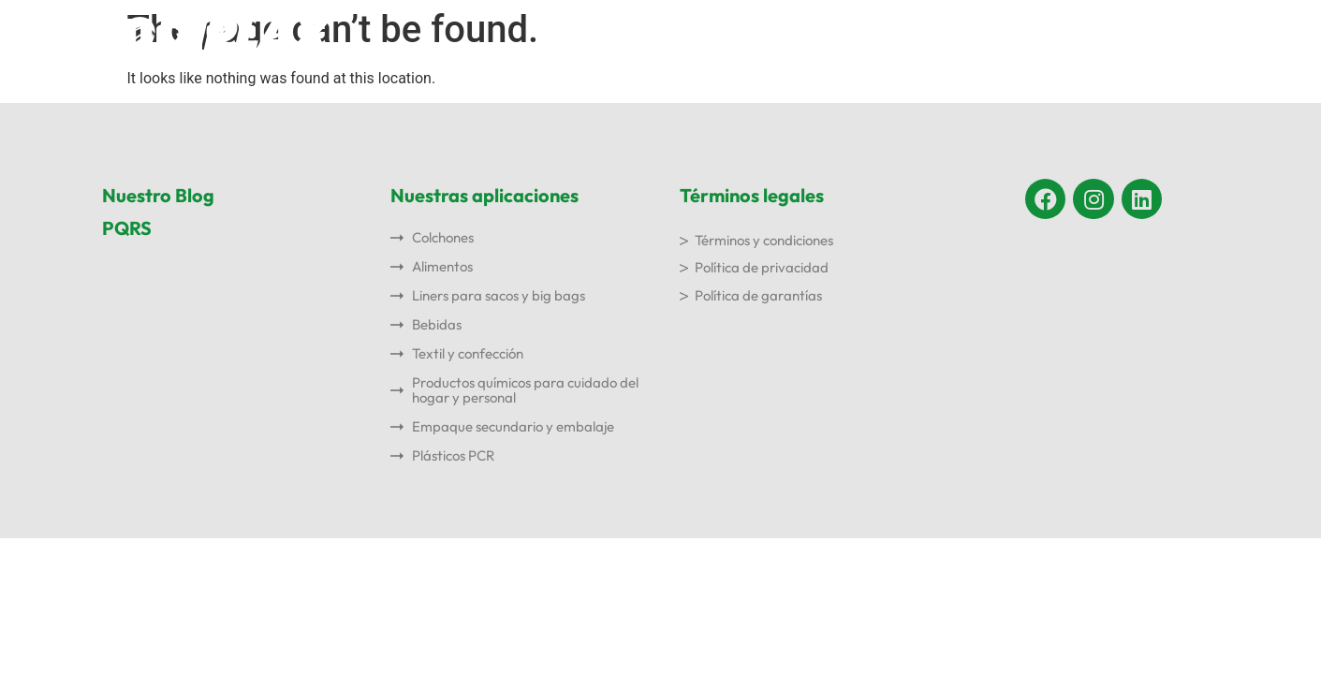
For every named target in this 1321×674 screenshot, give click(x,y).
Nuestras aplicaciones (802, 34)
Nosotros (646, 34)
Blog (1084, 34)
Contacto (1174, 34)
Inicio (555, 34)
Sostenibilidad (977, 34)
